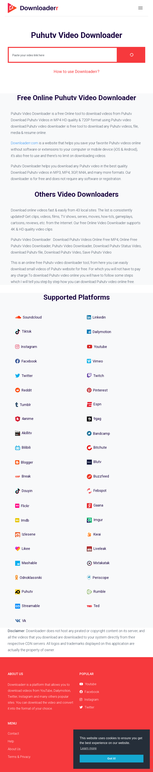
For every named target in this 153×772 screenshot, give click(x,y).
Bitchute (97, 447)
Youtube (97, 346)
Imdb (22, 520)
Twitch (95, 375)
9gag (94, 418)
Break (23, 476)
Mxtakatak (98, 563)
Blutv (94, 462)
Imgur (95, 520)
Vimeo (95, 361)
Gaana (95, 505)
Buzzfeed (98, 476)
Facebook (26, 361)
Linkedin (96, 317)
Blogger (24, 462)
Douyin (23, 491)
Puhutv (24, 591)
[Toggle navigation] (140, 8)
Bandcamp (98, 433)
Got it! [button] (111, 758)
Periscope (98, 577)
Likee (22, 548)
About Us (14, 749)
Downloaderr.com (24, 143)
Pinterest (97, 390)
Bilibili (23, 447)
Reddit (23, 390)
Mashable (26, 563)
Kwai (94, 534)
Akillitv (23, 433)
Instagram (26, 346)
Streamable (27, 606)
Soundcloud (28, 317)
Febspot (96, 490)
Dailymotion (99, 331)
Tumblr (23, 404)
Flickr (22, 505)
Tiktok (23, 331)
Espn (94, 404)
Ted (93, 606)
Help (11, 741)
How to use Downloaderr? (76, 71)
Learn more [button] (88, 748)
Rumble (96, 591)
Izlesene (25, 534)
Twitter (24, 375)
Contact (13, 733)
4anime (24, 419)
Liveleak (96, 548)
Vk (20, 620)
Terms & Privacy (19, 757)
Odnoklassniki (28, 577)
